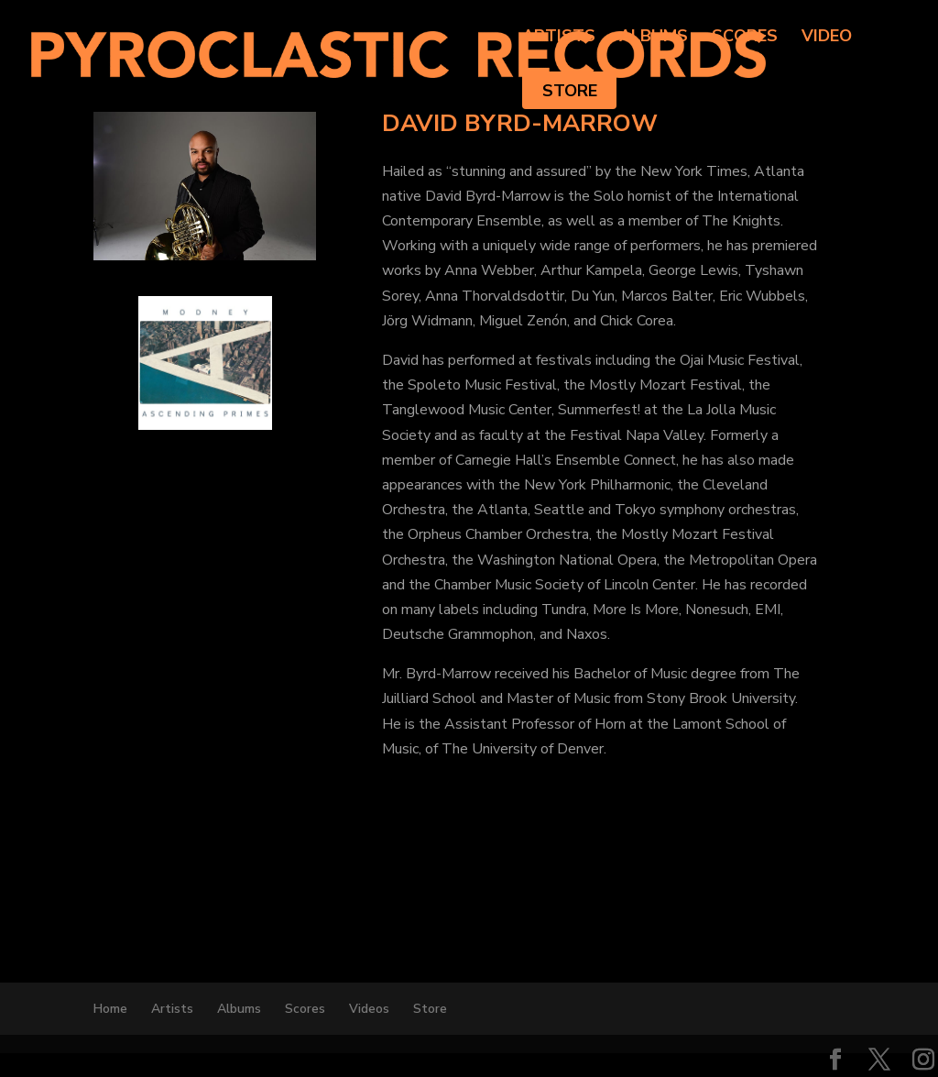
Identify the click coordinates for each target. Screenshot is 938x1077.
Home (110, 1008)
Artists (558, 38)
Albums (653, 38)
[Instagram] (923, 1061)
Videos (369, 1008)
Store (569, 91)
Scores (745, 38)
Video (827, 38)
